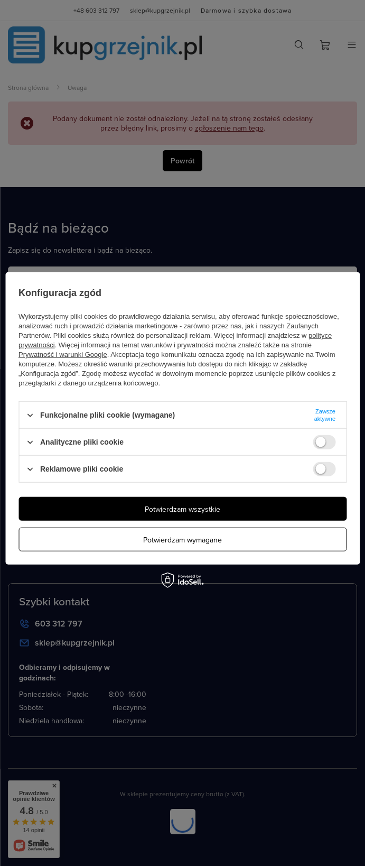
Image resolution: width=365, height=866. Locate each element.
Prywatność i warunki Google (62, 354)
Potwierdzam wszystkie (182, 508)
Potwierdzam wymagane (182, 539)
